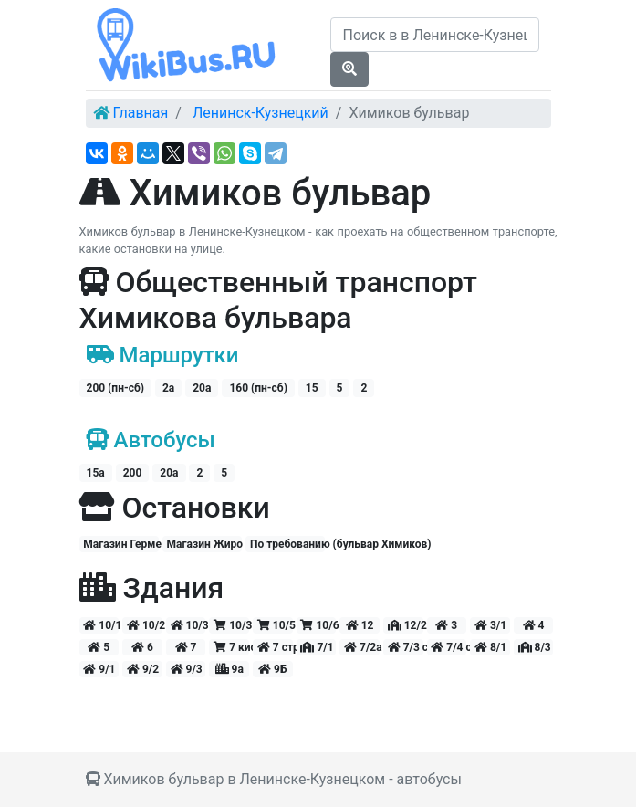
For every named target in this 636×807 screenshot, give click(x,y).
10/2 (144, 625)
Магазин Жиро (205, 544)
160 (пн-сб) (258, 388)
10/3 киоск (231, 625)
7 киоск (231, 647)
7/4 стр (448, 647)
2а (168, 388)
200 (132, 472)
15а (96, 472)
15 (312, 388)
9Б (272, 669)
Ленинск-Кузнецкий (260, 112)
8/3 (534, 647)
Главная (140, 112)
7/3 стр (405, 647)
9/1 (99, 669)
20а (202, 388)
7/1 (316, 647)
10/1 (101, 625)
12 (360, 625)
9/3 (187, 669)
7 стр (275, 647)
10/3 (188, 625)
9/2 (143, 669)
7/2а (362, 647)
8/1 (490, 647)
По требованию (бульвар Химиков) (288, 544)
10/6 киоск (318, 625)
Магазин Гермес (121, 544)
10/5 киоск (275, 625)
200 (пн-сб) (115, 388)
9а (229, 669)
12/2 (405, 625)
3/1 (490, 625)
